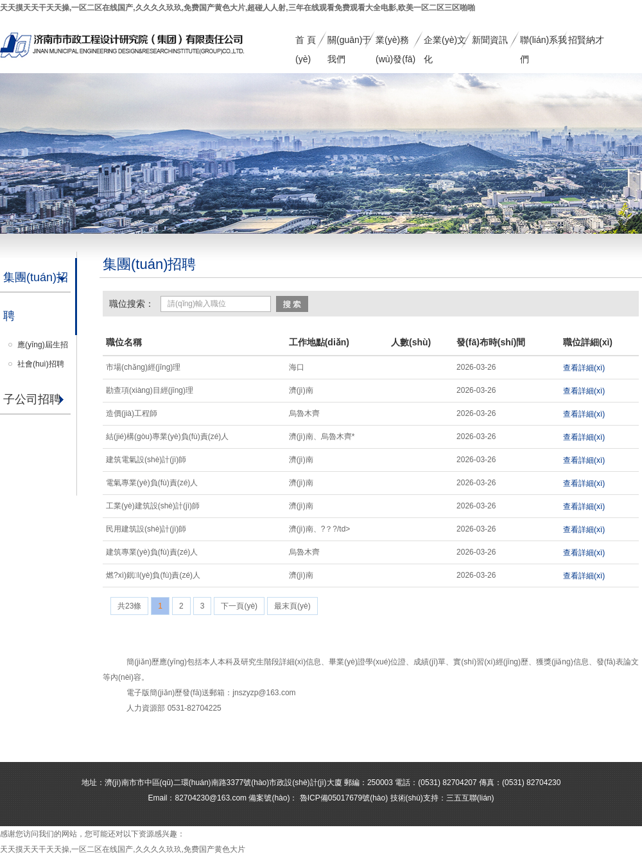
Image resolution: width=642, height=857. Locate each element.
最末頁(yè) (292, 606)
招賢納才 (586, 40)
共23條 (129, 606)
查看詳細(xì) (584, 367)
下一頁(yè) (239, 606)
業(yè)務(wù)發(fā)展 (395, 42)
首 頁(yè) (305, 42)
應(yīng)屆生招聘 (42, 347)
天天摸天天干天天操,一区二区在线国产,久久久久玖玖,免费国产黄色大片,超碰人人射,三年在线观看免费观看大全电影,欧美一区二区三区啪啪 (237, 7)
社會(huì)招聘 (40, 363)
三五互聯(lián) (470, 797)
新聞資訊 (490, 40)
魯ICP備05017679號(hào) (342, 797)
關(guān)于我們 (349, 42)
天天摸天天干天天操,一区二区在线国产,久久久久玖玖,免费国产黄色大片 (122, 849)
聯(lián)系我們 (543, 42)
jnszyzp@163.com (263, 692)
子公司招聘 (32, 399)
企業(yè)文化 (445, 42)
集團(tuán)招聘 (35, 296)
